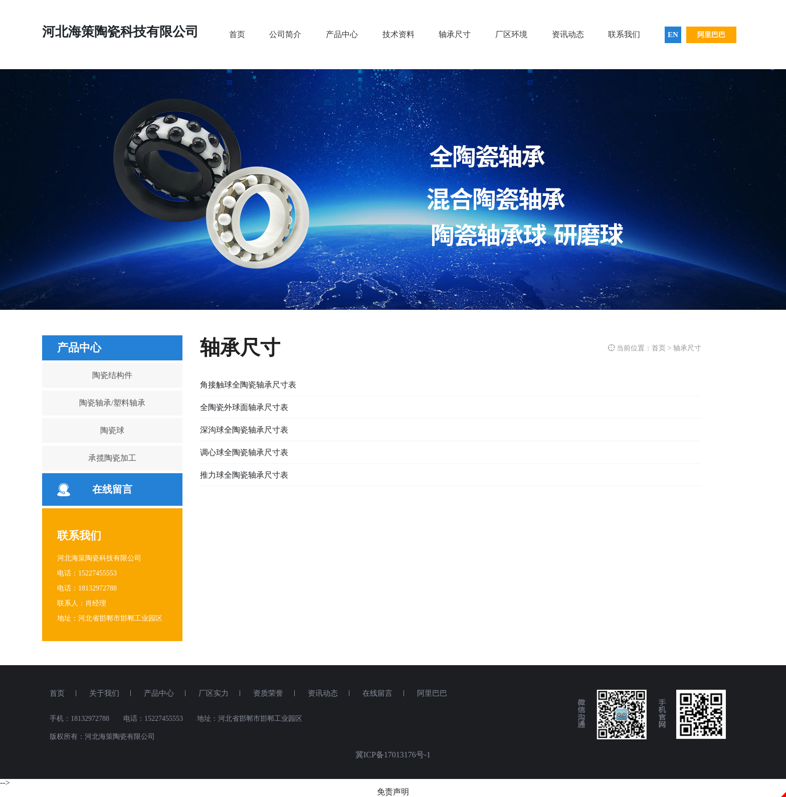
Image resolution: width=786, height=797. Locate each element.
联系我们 (624, 34)
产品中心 (342, 34)
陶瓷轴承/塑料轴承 (112, 402)
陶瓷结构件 (112, 375)
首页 (237, 34)
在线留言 (112, 489)
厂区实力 (214, 693)
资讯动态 (568, 34)
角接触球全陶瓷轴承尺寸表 (248, 384)
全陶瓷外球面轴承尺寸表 (244, 407)
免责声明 (393, 791)
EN (673, 35)
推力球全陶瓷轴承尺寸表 (244, 475)
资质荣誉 (268, 693)
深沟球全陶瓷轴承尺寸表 (244, 430)
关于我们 (104, 693)
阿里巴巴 (711, 35)
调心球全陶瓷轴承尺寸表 (244, 452)
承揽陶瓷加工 (112, 458)
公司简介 (285, 34)
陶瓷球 (112, 430)
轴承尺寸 (455, 34)
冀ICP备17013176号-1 (393, 754)
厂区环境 (511, 34)
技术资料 (398, 34)
